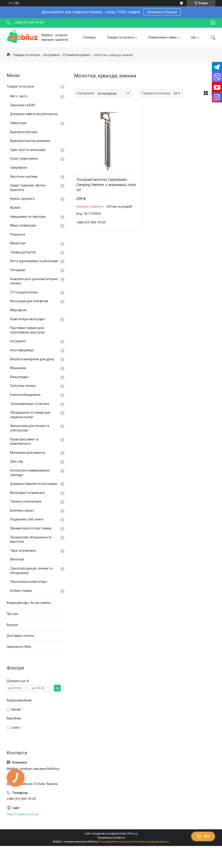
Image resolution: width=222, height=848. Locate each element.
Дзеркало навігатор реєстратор (34, 114)
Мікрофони (18, 310)
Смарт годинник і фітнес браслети (28, 188)
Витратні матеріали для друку (32, 359)
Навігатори (18, 123)
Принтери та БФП (23, 105)
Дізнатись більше (162, 12)
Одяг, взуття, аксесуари (27, 150)
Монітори (17, 559)
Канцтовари (19, 377)
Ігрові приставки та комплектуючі (24, 442)
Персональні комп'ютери (28, 581)
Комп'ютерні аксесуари (27, 319)
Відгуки (12, 625)
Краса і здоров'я (22, 198)
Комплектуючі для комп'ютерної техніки (34, 281)
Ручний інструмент (77, 55)
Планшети (17, 234)
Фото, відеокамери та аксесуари (34, 261)
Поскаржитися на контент (116, 841)
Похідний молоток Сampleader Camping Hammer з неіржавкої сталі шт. (106, 184)
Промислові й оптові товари (30, 528)
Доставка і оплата (20, 635)
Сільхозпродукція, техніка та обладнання (31, 571)
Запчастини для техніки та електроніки (29, 428)
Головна (89, 37)
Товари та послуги (120, 37)
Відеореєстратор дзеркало (30, 141)
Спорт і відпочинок (24, 158)
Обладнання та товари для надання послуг (30, 415)
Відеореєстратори (23, 132)
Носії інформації (22, 350)
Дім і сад (16, 461)
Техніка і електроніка (25, 501)
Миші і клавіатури (23, 225)
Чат (203, 836)
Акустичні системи (24, 176)
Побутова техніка (23, 386)
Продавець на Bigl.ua (111, 837)
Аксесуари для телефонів (29, 301)
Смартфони (18, 167)
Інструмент (52, 55)
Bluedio (15, 207)
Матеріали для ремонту (27, 452)
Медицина (18, 368)
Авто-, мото (18, 96)
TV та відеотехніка (24, 292)
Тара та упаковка (23, 550)
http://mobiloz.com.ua (22, 814)
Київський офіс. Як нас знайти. (29, 603)
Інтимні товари (21, 590)
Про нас (12, 614)
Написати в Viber (19, 646)
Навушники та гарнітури (28, 216)
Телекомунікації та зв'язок (29, 404)
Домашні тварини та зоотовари (33, 483)
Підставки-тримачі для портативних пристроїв (27, 330)
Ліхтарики (17, 270)
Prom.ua (132, 833)
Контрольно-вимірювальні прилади (30, 473)
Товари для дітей (23, 252)
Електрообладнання (25, 395)
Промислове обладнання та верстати (30, 539)
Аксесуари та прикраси (27, 492)
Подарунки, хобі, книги (26, 519)
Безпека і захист (22, 510)
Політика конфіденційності (152, 841)
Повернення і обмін (162, 37)
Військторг (18, 243)
